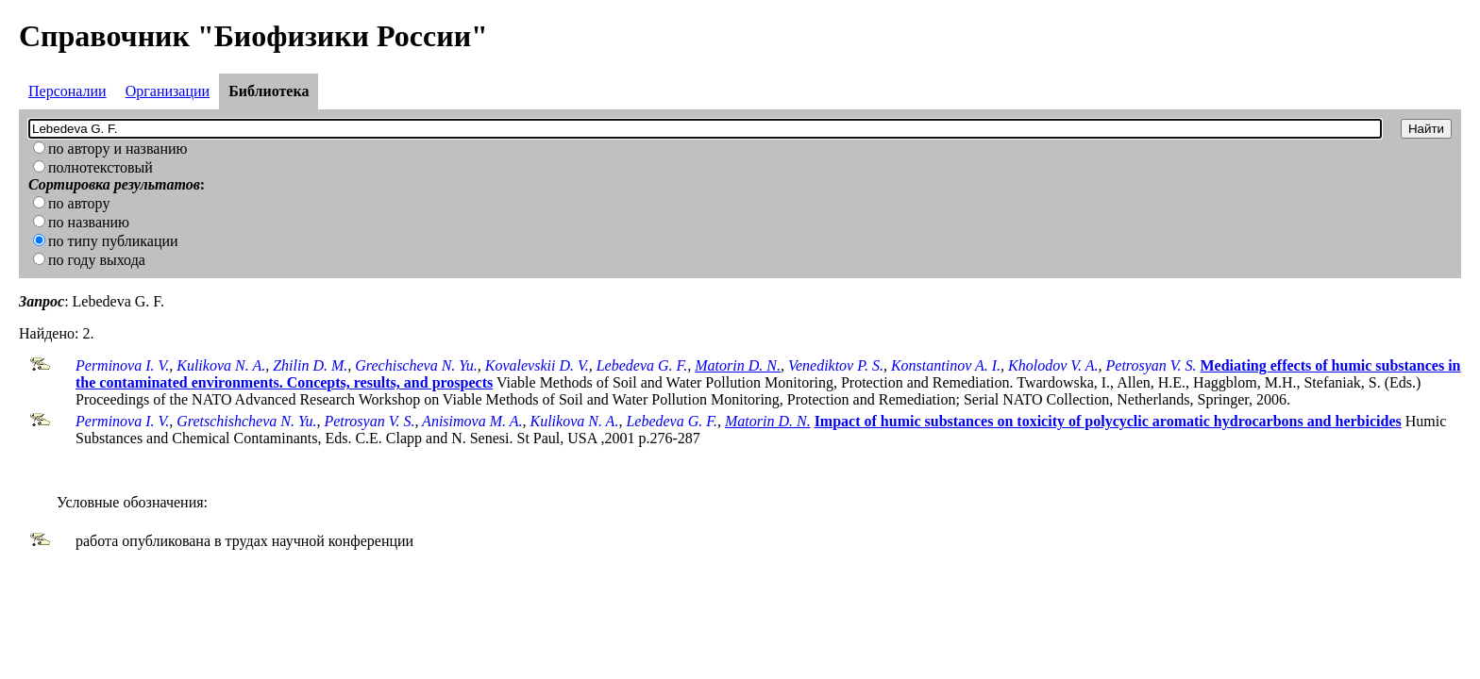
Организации (168, 91)
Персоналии (67, 91)
